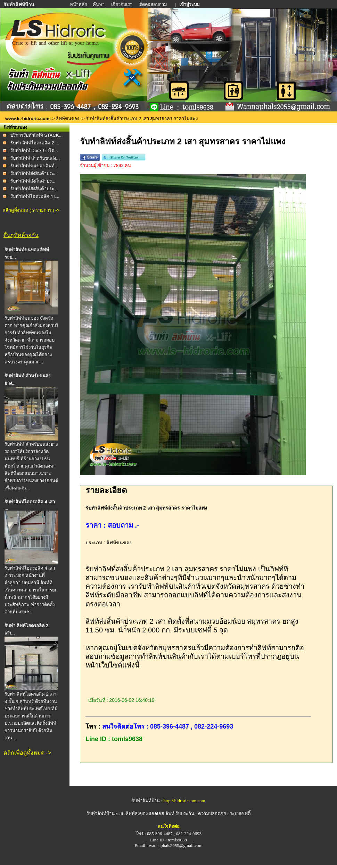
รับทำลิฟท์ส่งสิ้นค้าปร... (33, 181)
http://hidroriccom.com (184, 800)
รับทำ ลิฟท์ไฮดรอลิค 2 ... (34, 142)
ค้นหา (99, 4)
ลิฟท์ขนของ (67, 118)
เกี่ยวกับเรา (122, 4)
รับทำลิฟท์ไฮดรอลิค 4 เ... (34, 196)
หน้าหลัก (79, 4)
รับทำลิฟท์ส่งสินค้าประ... (34, 173)
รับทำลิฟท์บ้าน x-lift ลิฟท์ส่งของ (118, 813)
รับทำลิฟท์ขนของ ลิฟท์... (34, 165)
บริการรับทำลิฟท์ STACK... (36, 135)
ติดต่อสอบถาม (153, 4)
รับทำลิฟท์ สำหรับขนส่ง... (35, 158)
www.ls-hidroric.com (27, 118)
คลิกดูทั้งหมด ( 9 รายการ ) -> (30, 210)
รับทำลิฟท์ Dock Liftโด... (34, 150)
